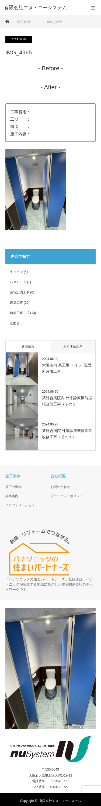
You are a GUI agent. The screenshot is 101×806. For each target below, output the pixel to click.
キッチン (16, 272)
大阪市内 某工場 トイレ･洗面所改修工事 (66, 368)
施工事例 (23, 22)
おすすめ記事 (73, 346)
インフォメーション (19, 505)
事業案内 (11, 496)
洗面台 (15, 323)
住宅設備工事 (19, 292)
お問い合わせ (60, 487)
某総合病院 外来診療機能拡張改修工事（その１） (67, 433)
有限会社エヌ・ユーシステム (60, 801)
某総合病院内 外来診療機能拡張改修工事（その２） (67, 401)
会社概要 (58, 476)
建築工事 (16, 303)
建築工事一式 (19, 313)
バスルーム (18, 282)
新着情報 (28, 346)
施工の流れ (13, 487)
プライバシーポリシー (67, 496)
